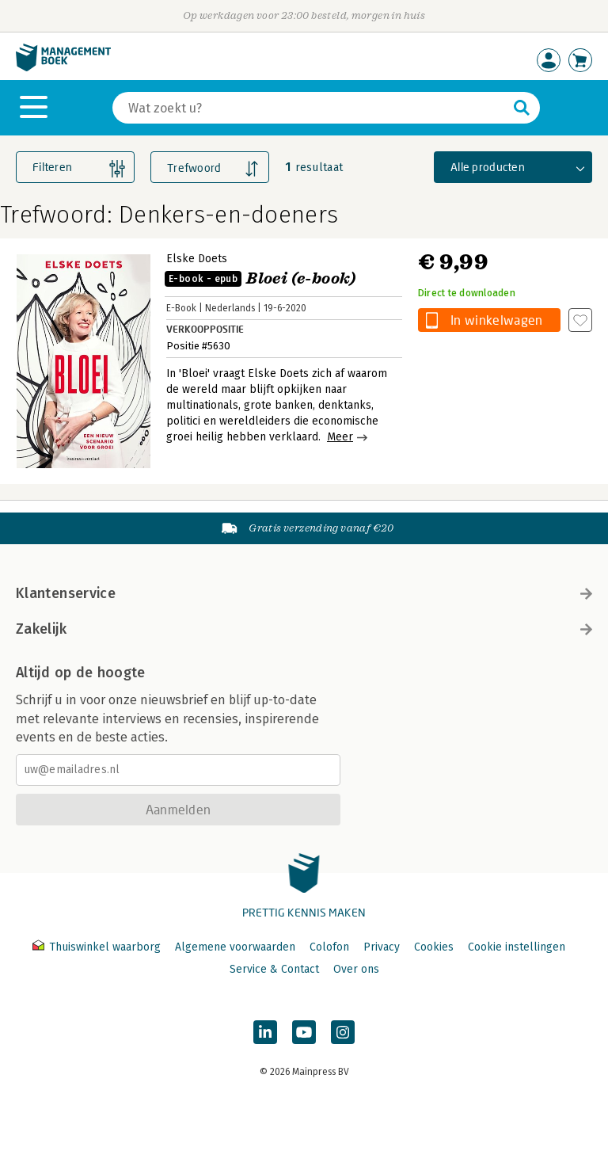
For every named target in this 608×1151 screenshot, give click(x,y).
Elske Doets (196, 258)
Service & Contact (274, 969)
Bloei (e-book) (260, 278)
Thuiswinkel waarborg (98, 947)
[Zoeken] (310, 108)
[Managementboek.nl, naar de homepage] (63, 67)
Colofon (329, 947)
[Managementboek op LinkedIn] (265, 1032)
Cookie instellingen (516, 947)
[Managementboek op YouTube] (304, 1032)
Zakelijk (304, 629)
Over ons (356, 969)
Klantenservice (304, 593)
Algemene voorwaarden (235, 947)
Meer (340, 437)
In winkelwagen (496, 319)
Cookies (434, 947)
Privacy (381, 947)
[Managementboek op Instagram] (343, 1032)
